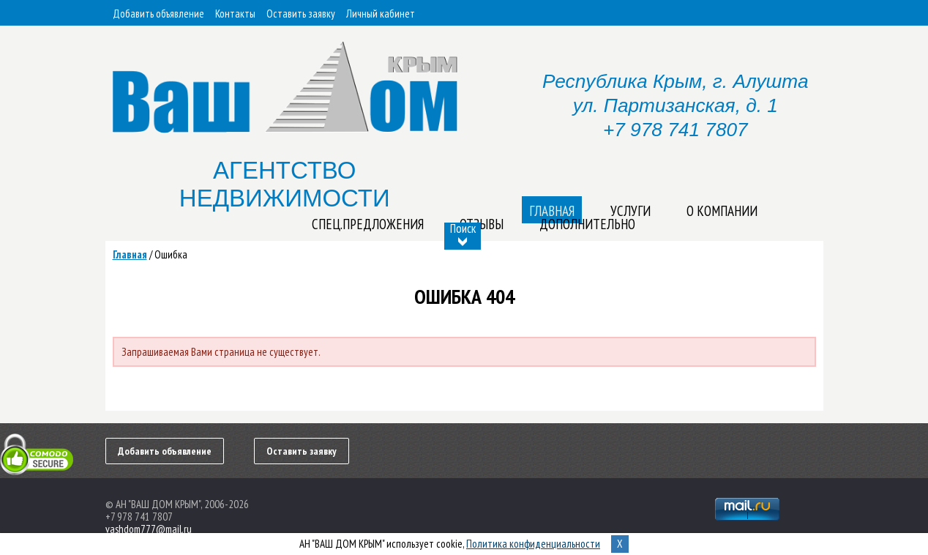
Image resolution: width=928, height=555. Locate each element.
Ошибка (170, 254)
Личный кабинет (380, 14)
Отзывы (482, 224)
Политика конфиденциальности (533, 544)
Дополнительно (587, 224)
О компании (721, 211)
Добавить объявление (158, 14)
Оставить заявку (300, 14)
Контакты (235, 14)
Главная (130, 254)
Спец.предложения (368, 224)
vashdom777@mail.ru (148, 529)
